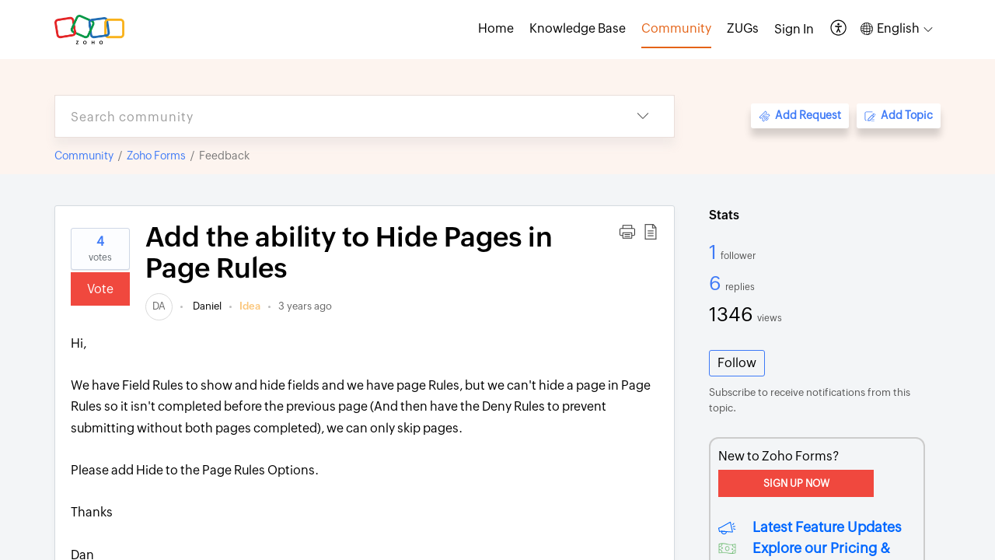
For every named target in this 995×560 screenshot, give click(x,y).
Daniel (206, 306)
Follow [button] (736, 362)
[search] (333, 116)
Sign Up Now (796, 483)
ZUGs (743, 28)
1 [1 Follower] (715, 252)
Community (83, 155)
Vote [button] (100, 289)
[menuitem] (794, 29)
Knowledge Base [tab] (577, 28)
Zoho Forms (156, 155)
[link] (159, 306)
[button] (839, 29)
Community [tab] (676, 28)
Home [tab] (496, 28)
